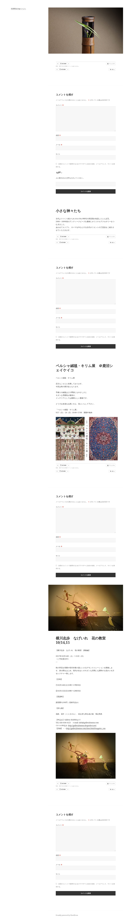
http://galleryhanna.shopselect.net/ (82, 725)
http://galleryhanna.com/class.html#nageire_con (85, 728)
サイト (58, 154)
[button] (112, 69)
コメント (60, 105)
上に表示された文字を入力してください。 (70, 178)
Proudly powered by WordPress (67, 915)
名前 (58, 135)
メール (59, 145)
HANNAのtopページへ (18, 9)
